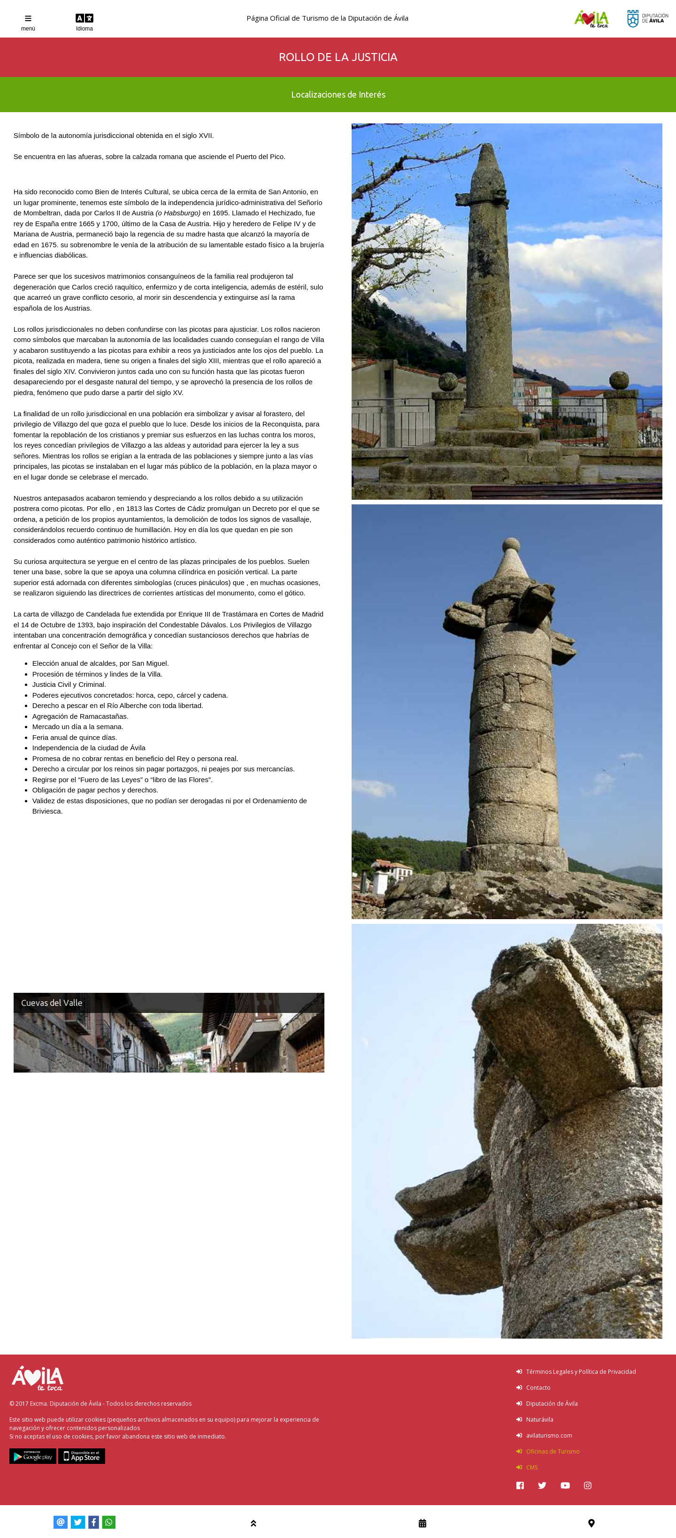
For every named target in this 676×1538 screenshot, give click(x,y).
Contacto (533, 1388)
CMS (527, 1467)
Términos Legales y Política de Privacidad (576, 1372)
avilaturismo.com (544, 1435)
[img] (520, 1485)
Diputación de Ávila (547, 1404)
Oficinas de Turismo (548, 1451)
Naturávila (534, 1420)
